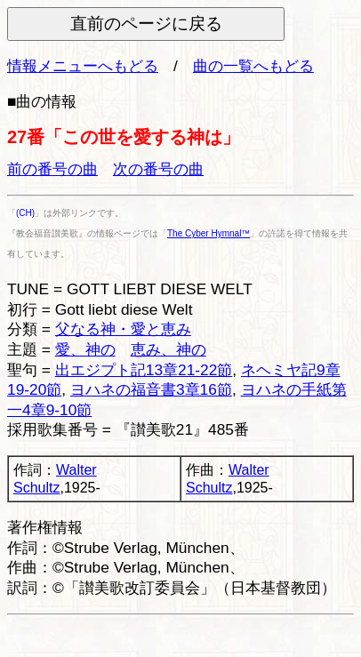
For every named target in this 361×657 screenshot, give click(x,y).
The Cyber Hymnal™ (208, 233)
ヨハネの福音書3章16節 (151, 389)
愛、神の (85, 349)
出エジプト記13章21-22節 (144, 370)
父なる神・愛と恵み (123, 329)
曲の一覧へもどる (253, 66)
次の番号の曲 (158, 169)
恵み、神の (168, 349)
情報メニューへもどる (82, 66)
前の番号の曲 (52, 169)
